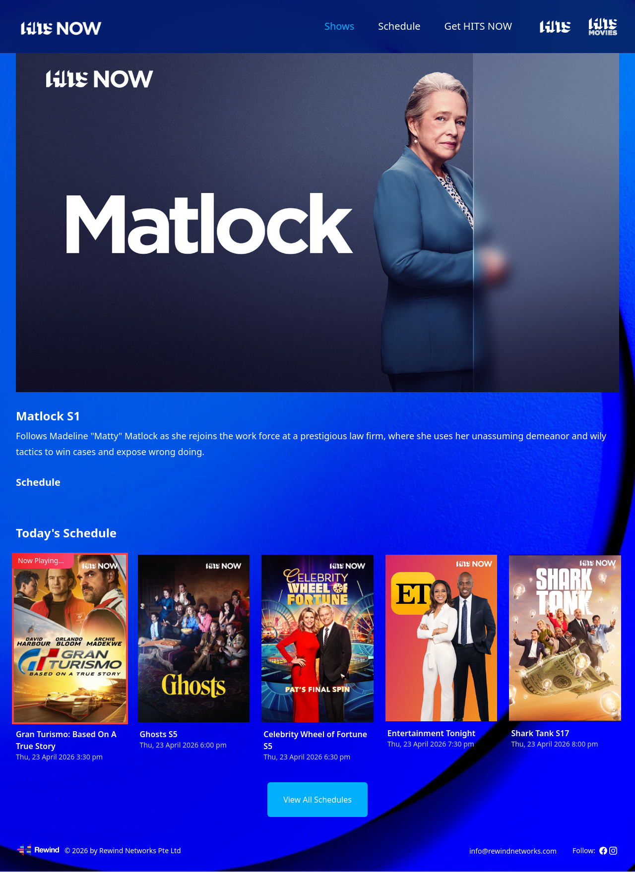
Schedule (399, 26)
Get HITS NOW (478, 26)
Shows (339, 26)
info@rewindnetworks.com (513, 851)
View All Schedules (317, 799)
